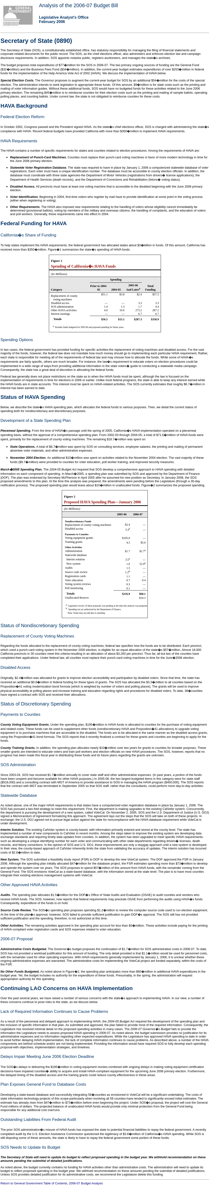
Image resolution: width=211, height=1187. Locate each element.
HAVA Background (23, 106)
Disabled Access (15, 667)
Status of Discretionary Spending (35, 703)
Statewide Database (18, 795)
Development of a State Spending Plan (35, 420)
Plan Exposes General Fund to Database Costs (43, 1084)
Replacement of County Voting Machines (37, 636)
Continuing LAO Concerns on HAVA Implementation (66, 988)
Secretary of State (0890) (36, 40)
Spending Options (16, 340)
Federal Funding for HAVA (33, 223)
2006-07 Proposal (16, 939)
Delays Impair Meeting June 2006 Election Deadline (47, 1056)
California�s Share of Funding (28, 235)
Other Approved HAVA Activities (28, 885)
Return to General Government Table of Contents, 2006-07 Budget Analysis (51, 1183)
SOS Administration (18, 765)
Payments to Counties (20, 714)
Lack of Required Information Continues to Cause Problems (54, 1011)
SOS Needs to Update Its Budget (30, 1147)
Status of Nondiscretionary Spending (39, 625)
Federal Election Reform (22, 117)
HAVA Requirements (18, 141)
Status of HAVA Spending (32, 397)
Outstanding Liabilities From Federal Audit (38, 1119)
